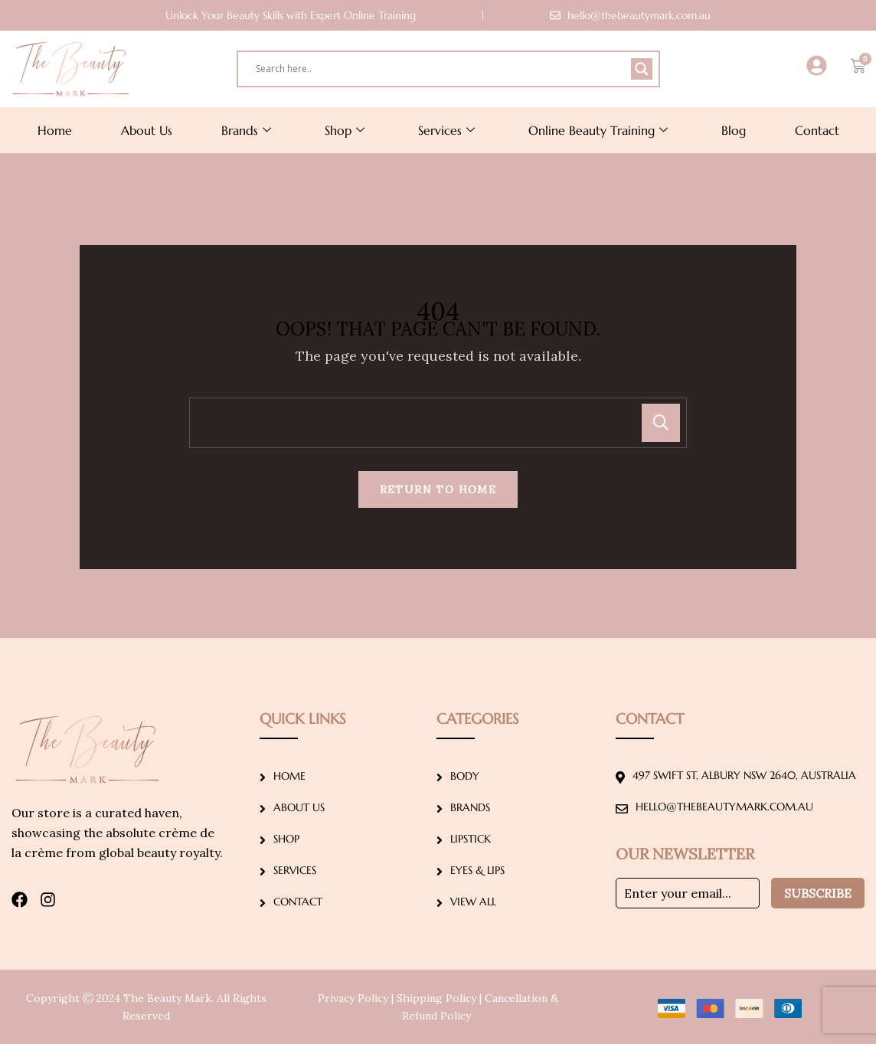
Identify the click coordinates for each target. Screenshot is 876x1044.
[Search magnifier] (641, 69)
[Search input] (442, 69)
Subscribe (817, 893)
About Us (146, 130)
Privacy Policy (353, 998)
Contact (817, 130)
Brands (246, 130)
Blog (733, 130)
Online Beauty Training (598, 130)
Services (446, 130)
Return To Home (438, 489)
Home (55, 130)
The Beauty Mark (167, 998)
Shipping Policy (436, 998)
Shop (344, 130)
